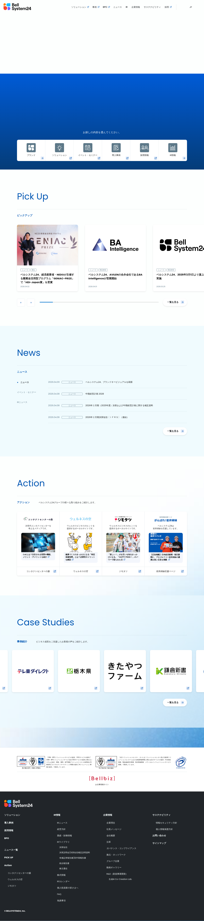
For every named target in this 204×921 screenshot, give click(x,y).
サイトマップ (159, 843)
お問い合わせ (159, 835)
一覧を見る (172, 302)
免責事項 (61, 900)
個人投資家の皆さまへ (67, 887)
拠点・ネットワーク (116, 854)
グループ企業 (113, 861)
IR (127, 7)
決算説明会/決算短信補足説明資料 (74, 852)
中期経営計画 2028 (94, 393)
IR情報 (172, 150)
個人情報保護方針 (164, 829)
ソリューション (78, 7)
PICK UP (8, 857)
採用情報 (144, 150)
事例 (94, 7)
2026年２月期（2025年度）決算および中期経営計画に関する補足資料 (119, 405)
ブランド (31, 150)
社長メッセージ (114, 829)
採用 (167, 7)
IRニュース (62, 822)
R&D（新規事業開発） (117, 873)
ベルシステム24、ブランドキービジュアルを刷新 (109, 381)
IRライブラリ (63, 841)
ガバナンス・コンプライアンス (121, 848)
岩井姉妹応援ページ (165, 571)
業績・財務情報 (64, 835)
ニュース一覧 (11, 849)
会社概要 (111, 835)
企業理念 (111, 822)
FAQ (59, 894)
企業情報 (135, 7)
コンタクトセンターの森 (38, 571)
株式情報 (61, 874)
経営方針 (61, 829)
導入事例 (116, 150)
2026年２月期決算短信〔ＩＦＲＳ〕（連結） (107, 417)
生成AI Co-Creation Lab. (120, 879)
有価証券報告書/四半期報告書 (72, 858)
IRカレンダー (63, 881)
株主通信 (63, 868)
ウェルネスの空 (80, 571)
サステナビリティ (152, 7)
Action (8, 865)
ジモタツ (123, 571)
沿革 (109, 841)
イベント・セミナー (87, 150)
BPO (105, 7)
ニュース (117, 7)
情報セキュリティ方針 (166, 822)
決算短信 (63, 847)
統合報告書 (64, 863)
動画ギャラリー (114, 867)
